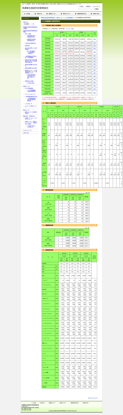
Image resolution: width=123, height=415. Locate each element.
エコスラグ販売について (31, 106)
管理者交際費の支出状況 (31, 65)
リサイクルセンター (30, 94)
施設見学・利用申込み (29, 116)
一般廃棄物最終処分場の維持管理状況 (31, 100)
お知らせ (25, 22)
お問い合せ (26, 133)
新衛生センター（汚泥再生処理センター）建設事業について (31, 72)
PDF (72, 28)
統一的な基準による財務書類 (31, 48)
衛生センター (26, 110)
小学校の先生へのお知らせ (31, 126)
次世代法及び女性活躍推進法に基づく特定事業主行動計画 (31, 61)
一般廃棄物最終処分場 (31, 96)
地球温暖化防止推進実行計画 (31, 36)
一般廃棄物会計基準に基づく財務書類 (31, 57)
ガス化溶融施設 (69, 17)
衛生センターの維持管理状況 (31, 112)
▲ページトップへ (93, 398)
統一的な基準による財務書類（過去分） (31, 52)
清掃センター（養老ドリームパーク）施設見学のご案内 (31, 123)
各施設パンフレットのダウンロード (31, 118)
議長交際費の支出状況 (31, 68)
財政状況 (27, 45)
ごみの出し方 (28, 103)
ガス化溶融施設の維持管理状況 (31, 91)
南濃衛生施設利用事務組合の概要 (30, 27)
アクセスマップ (27, 130)
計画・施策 (28, 34)
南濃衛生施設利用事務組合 (48, 17)
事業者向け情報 (29, 81)
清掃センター (59, 17)
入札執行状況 (30, 83)
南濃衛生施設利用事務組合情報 (30, 31)
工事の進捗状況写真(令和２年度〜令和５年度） (31, 76)
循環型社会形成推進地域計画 (31, 40)
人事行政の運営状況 (30, 43)
